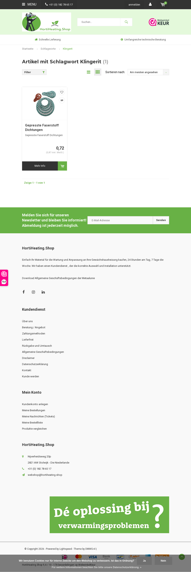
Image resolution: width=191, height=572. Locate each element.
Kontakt (26, 370)
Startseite (27, 48)
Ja (144, 560)
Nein (163, 560)
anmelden (134, 4)
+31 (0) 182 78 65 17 (59, 4)
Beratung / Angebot (33, 327)
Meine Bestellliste (32, 422)
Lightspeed (65, 548)
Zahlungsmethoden (33, 333)
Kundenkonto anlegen (35, 404)
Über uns (27, 321)
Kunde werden (30, 376)
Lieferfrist (28, 339)
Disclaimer (28, 358)
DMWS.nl (90, 548)
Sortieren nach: (115, 72)
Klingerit (68, 48)
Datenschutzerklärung (35, 364)
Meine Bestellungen (33, 410)
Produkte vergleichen (34, 428)
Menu (29, 4)
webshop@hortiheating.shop (45, 474)
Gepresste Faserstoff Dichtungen (42, 127)
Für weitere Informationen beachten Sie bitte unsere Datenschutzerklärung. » (96, 567)
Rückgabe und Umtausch (37, 345)
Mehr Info (40, 165)
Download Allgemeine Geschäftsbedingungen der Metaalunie (58, 278)
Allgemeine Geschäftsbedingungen (43, 351)
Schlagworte (48, 48)
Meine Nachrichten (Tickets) (38, 416)
